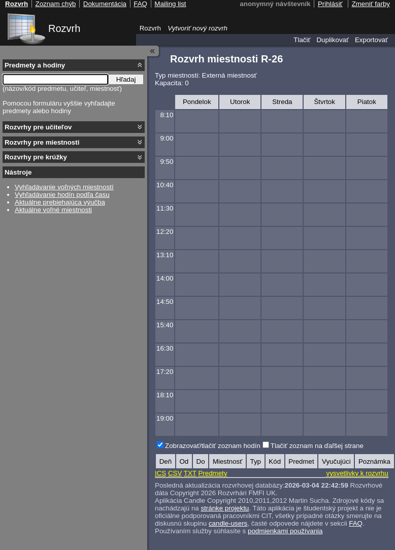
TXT (190, 473)
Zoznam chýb (55, 4)
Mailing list (170, 4)
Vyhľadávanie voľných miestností (64, 187)
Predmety (212, 473)
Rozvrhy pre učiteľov (38, 127)
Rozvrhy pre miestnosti (42, 142)
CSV (175, 473)
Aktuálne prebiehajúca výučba (60, 202)
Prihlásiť (330, 4)
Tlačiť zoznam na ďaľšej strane (317, 446)
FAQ (356, 523)
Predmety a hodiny (35, 65)
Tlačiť (301, 40)
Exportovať (371, 40)
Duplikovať (332, 40)
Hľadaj (126, 79)
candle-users (228, 523)
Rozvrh (64, 28)
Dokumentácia (104, 4)
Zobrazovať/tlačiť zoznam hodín (212, 446)
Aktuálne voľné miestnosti (53, 210)
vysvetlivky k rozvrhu (357, 473)
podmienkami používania (285, 531)
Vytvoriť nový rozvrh (197, 28)
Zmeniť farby (371, 4)
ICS (160, 473)
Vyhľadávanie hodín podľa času (62, 194)
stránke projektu (225, 508)
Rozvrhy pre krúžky (36, 157)
